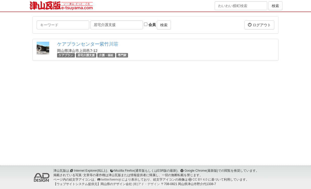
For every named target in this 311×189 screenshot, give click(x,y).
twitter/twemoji (111, 179)
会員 (150, 25)
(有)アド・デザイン (146, 184)
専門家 (122, 55)
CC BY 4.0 (200, 179)
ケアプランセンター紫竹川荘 (87, 44)
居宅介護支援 (86, 55)
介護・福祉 (106, 55)
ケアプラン (66, 55)
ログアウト (259, 25)
